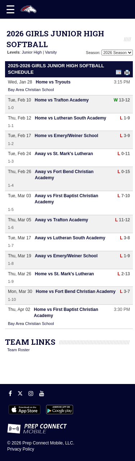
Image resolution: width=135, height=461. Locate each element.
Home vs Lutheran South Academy (70, 118)
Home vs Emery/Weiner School (66, 135)
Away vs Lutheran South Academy (70, 237)
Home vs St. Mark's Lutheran (64, 273)
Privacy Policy (20, 449)
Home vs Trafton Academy (62, 100)
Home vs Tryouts (53, 82)
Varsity (51, 52)
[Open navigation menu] (10, 9)
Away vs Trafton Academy (61, 219)
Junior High (32, 52)
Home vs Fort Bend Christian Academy (76, 291)
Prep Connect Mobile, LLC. (48, 443)
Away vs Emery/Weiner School (66, 255)
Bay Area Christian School (31, 89)
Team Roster (18, 350)
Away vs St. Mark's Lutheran (64, 153)
